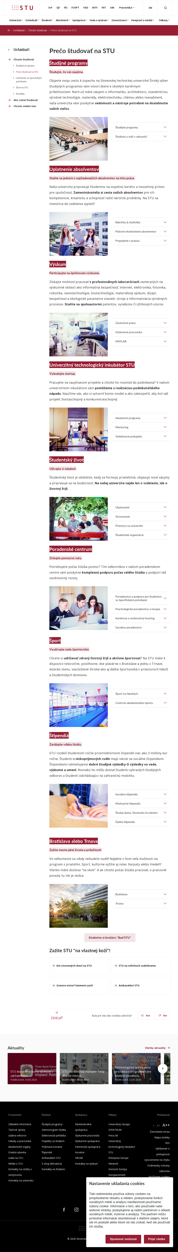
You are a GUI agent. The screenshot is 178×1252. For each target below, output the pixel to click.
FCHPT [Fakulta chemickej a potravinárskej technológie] (75, 7)
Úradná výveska (17, 1152)
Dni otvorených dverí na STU (74, 965)
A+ (158, 1125)
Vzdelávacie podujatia (128, 436)
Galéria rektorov (17, 1135)
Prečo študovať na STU (27, 71)
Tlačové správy (16, 1129)
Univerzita (15, 20)
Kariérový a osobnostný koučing (135, 618)
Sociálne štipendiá (126, 794)
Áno (145, 1015)
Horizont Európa (117, 1169)
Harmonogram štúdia (54, 1129)
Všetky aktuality (155, 1048)
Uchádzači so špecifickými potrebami (29, 80)
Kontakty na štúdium (53, 1169)
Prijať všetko (156, 1239)
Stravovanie (122, 516)
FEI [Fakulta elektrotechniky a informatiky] (65, 7)
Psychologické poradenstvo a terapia (137, 609)
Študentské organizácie (129, 535)
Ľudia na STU (15, 1158)
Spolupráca (78, 20)
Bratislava (121, 894)
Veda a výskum (98, 20)
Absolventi (62, 20)
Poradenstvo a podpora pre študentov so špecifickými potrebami (138, 598)
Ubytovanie (122, 507)
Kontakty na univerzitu (20, 1180)
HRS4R (79, 1158)
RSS (167, 1143)
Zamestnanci (119, 20)
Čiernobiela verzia (160, 1131)
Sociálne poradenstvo (128, 627)
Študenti (46, 20)
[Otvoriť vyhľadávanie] (165, 7)
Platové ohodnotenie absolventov (135, 231)
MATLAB (120, 341)
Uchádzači (31, 20)
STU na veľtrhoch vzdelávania (137, 965)
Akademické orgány (19, 1146)
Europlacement (117, 1175)
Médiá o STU (15, 1163)
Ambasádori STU (129, 985)
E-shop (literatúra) (52, 1163)
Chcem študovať (38, 30)
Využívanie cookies (159, 1176)
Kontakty (20, 93)
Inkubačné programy (127, 418)
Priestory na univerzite (129, 526)
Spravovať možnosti (123, 1239)
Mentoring (121, 427)
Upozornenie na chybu (157, 1159)
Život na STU (22, 87)
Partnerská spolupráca (87, 1146)
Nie (162, 1015)
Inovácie (79, 1152)
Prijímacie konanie (52, 1146)
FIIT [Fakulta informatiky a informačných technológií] (104, 7)
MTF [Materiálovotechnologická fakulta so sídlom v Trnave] (95, 7)
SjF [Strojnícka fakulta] (58, 7)
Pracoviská (125, 7)
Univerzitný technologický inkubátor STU (121, 1146)
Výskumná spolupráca (87, 1141)
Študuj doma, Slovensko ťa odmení (136, 813)
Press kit (113, 1135)
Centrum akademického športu (134, 703)
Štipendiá (47, 1152)
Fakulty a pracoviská (19, 1141)
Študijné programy (25, 65)
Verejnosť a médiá (141, 20)
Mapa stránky (162, 1137)
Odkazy (163, 20)
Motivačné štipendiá (127, 803)
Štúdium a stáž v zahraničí (131, 136)
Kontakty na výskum (86, 1163)
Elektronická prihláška (54, 1135)
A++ (166, 1125)
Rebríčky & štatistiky (127, 222)
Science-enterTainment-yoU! (74, 985)
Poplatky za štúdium (53, 1141)
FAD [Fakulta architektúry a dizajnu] (85, 7)
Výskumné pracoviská (128, 332)
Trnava (119, 903)
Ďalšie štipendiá (125, 822)
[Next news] (163, 1068)
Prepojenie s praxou (127, 241)
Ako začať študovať (26, 100)
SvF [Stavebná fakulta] (50, 7)
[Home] (9, 30)
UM (112, 7)
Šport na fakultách (126, 694)
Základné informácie (19, 1124)
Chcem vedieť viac (25, 106)
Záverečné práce (125, 323)
